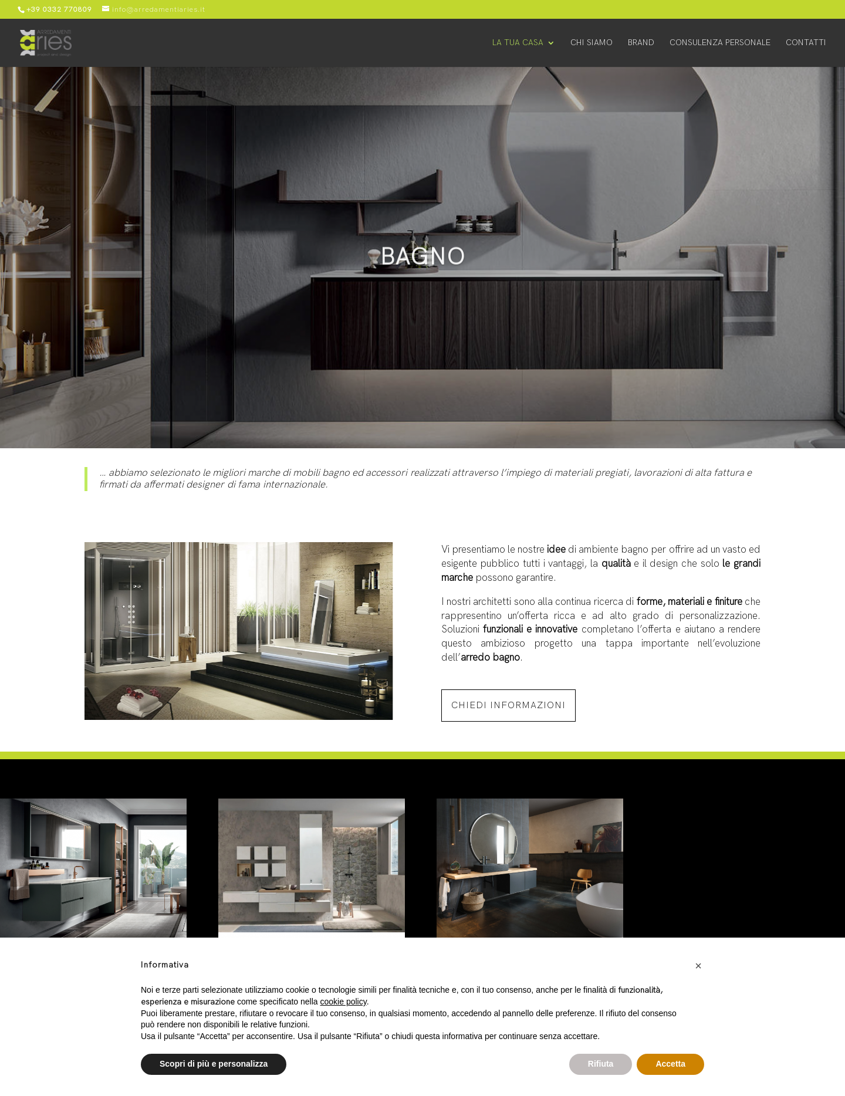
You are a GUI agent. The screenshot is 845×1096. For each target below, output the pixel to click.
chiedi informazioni (508, 705)
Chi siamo (591, 43)
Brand (641, 43)
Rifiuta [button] (601, 1063)
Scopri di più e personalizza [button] (214, 1063)
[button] (698, 965)
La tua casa (517, 43)
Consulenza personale (720, 43)
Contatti (806, 43)
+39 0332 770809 (59, 9)
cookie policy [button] (343, 1001)
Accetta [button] (670, 1063)
